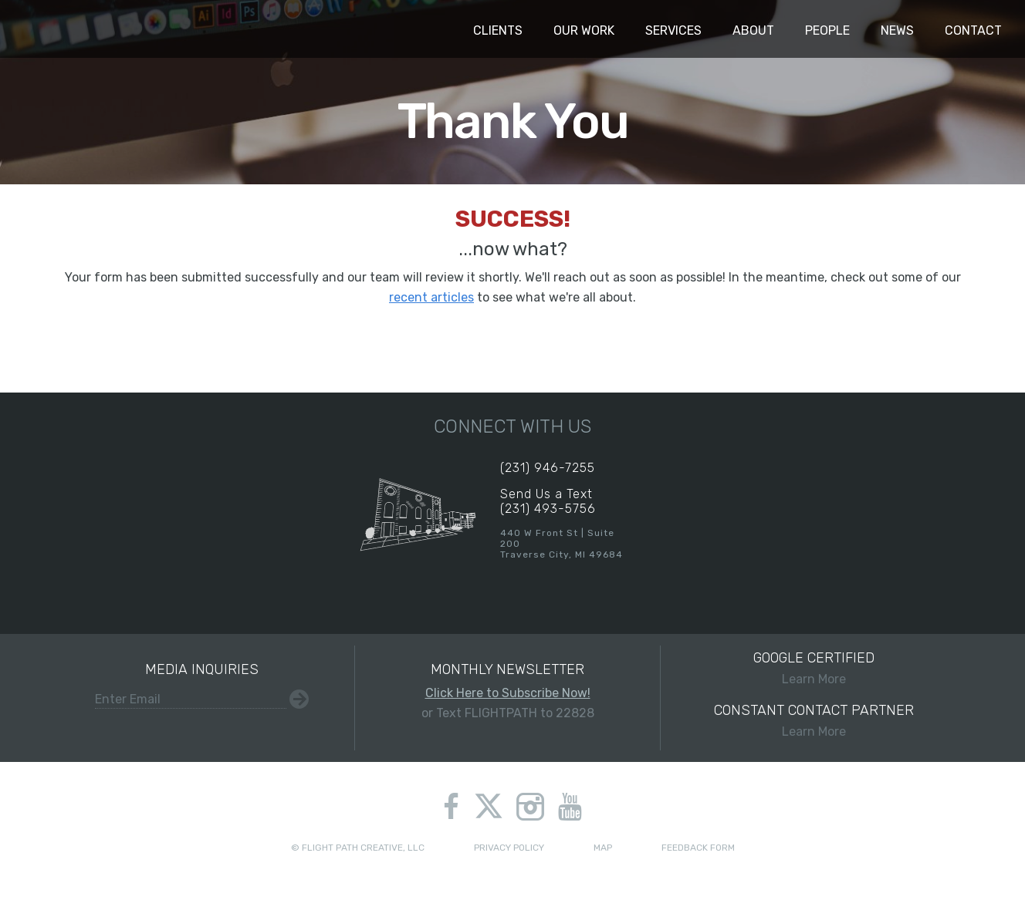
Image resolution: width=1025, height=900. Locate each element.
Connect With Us (512, 426)
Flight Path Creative (42, 29)
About (753, 30)
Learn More (813, 667)
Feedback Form (698, 847)
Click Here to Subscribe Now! (507, 693)
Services (673, 30)
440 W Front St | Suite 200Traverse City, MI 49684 (561, 544)
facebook (451, 807)
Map (603, 847)
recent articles (431, 297)
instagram (530, 807)
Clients (498, 30)
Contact (973, 30)
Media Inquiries (202, 669)
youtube (570, 807)
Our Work (583, 30)
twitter (489, 808)
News (897, 30)
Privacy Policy (509, 847)
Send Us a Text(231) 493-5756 (548, 501)
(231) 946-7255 (547, 467)
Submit (299, 699)
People (827, 30)
